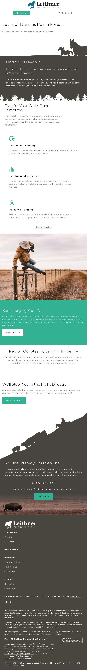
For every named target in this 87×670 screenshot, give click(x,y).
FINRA (7, 625)
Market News (10, 567)
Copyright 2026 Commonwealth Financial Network (47, 663)
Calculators (9, 571)
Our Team (9, 542)
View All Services (43, 227)
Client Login (10, 589)
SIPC (12, 625)
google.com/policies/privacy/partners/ (19, 654)
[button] (21, 13)
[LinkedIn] (11, 602)
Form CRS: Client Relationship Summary (26, 639)
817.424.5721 (65, 13)
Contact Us (9, 584)
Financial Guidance (13, 562)
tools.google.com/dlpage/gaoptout (18, 658)
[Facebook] (6, 602)
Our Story (9, 537)
